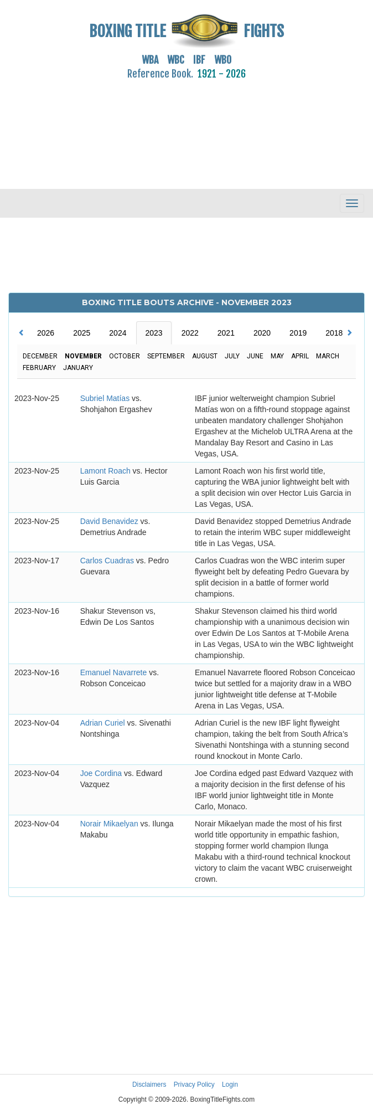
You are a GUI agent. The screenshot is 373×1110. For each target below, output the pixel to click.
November (83, 356)
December (40, 356)
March (327, 356)
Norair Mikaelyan (110, 823)
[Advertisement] (186, 128)
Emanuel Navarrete (114, 672)
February (39, 368)
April (300, 356)
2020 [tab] (262, 332)
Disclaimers (149, 1084)
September (166, 356)
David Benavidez (110, 521)
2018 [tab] (334, 332)
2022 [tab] (190, 332)
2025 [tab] (81, 332)
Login (230, 1084)
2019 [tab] (298, 332)
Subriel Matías (106, 398)
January (78, 368)
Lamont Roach (106, 470)
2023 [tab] (153, 332)
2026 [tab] (45, 332)
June (255, 356)
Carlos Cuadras (108, 560)
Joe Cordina (102, 773)
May (277, 356)
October (124, 356)
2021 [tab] (226, 332)
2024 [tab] (117, 332)
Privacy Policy (194, 1084)
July (232, 356)
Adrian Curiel (103, 722)
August (204, 356)
